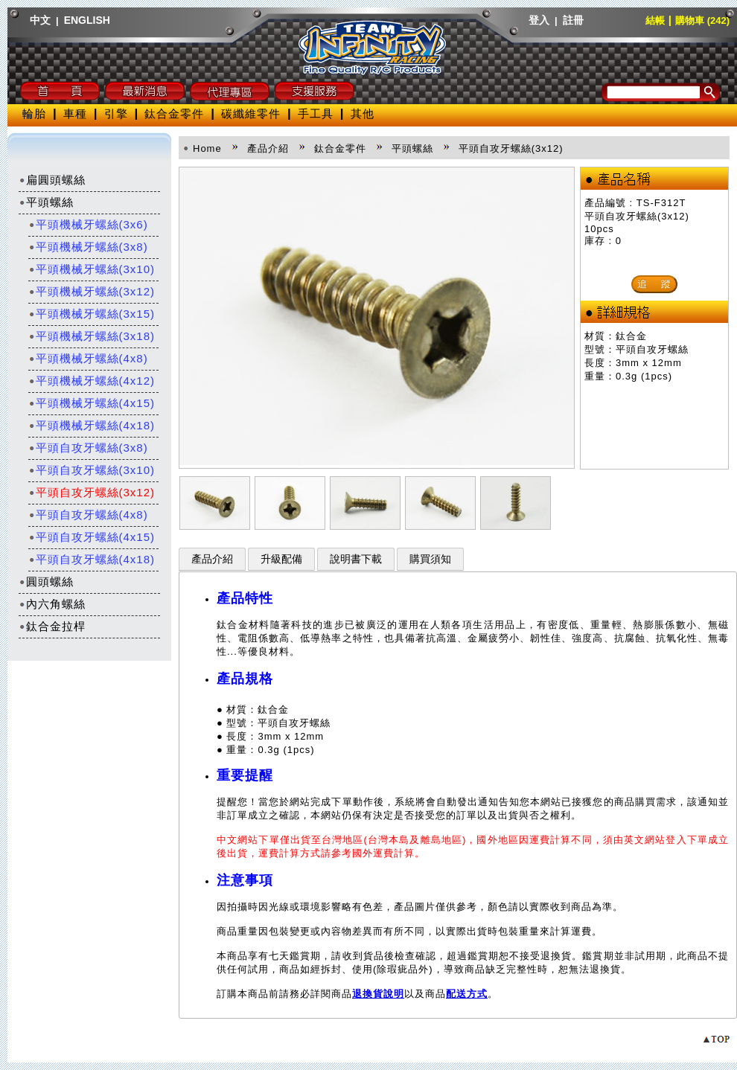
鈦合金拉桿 (52, 626)
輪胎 (34, 113)
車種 (75, 113)
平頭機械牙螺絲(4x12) (92, 380)
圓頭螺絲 (46, 581)
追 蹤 (654, 283)
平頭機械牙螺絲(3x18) (92, 336)
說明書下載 (356, 559)
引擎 (116, 113)
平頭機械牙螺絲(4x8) (88, 358)
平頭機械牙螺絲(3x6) (88, 224)
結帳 (655, 20)
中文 (40, 20)
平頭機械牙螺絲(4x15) (92, 403)
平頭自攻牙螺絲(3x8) (88, 447)
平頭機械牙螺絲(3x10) (92, 269)
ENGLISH (87, 20)
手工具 (316, 113)
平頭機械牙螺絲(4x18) (92, 425)
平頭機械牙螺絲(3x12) (92, 291)
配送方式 (467, 993)
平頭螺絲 (46, 202)
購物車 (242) (702, 20)
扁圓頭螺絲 (52, 179)
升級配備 (281, 559)
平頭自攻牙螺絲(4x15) (92, 537)
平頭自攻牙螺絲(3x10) (92, 470)
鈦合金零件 (174, 113)
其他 (362, 113)
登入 (539, 20)
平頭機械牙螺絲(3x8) (88, 246)
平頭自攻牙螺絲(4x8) (88, 514)
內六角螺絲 (52, 604)
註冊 (573, 20)
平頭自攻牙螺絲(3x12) (92, 492)
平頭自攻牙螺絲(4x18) (92, 559)
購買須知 (430, 559)
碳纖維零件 (251, 113)
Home (207, 148)
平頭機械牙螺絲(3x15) (92, 313)
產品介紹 (212, 559)
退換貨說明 (378, 993)
